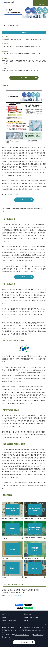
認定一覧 (26, 620)
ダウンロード (24, 199)
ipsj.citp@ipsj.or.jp (14, 595)
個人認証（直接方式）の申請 (31, 617)
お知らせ (24, 32)
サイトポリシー (38, 635)
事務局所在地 (27, 614)
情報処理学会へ (6, 614)
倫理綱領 (4, 617)
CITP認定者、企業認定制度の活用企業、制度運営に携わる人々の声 (24, 210)
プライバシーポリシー (22, 635)
